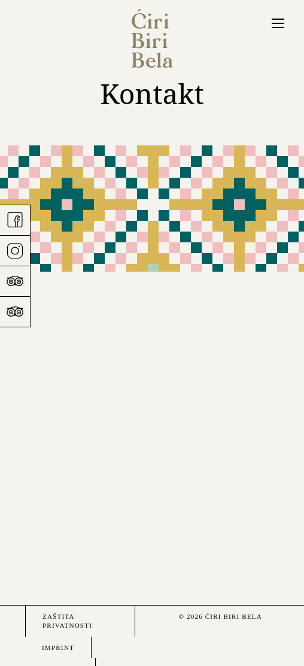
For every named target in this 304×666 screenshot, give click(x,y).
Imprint (58, 647)
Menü (276, 22)
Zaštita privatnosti (67, 621)
